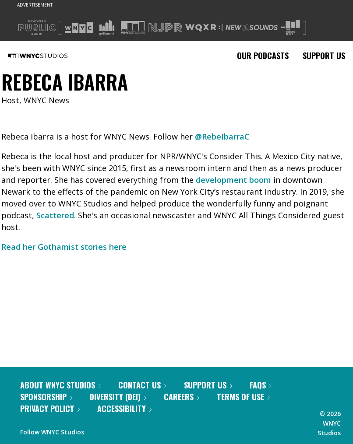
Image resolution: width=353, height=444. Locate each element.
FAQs (261, 385)
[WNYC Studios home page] (48, 55)
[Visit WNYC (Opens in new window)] (79, 27)
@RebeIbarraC (222, 136)
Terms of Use (243, 396)
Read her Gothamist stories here (64, 246)
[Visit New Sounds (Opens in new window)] (252, 27)
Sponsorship (46, 396)
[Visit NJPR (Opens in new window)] (165, 27)
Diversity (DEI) (118, 396)
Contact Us (142, 385)
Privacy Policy (50, 408)
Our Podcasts (263, 55)
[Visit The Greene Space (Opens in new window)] (290, 27)
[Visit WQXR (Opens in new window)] (203, 28)
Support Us (324, 55)
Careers (181, 396)
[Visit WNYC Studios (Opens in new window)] (133, 27)
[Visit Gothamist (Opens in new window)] (107, 27)
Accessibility (124, 408)
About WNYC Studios (60, 385)
